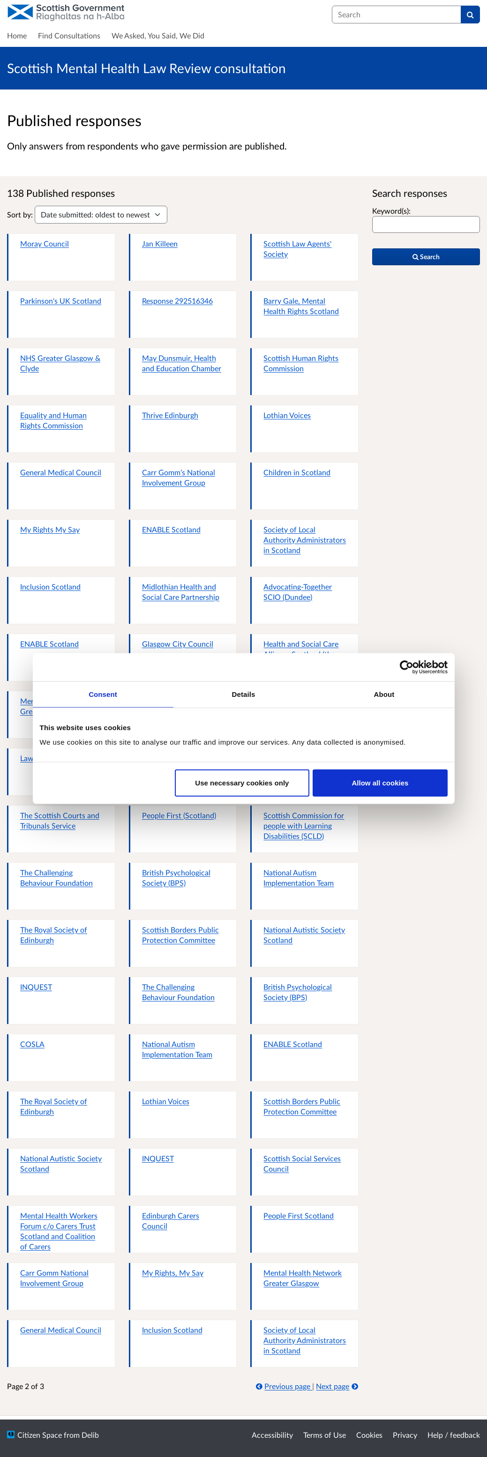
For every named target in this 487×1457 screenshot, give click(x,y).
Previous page (284, 1386)
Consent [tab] (103, 694)
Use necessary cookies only (242, 783)
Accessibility (272, 1434)
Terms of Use (324, 1434)
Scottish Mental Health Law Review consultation (146, 68)
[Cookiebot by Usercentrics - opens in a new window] (407, 667)
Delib (90, 1434)
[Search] (470, 14)
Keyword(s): (391, 210)
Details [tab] (243, 694)
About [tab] (384, 694)
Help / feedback (453, 1434)
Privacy (405, 1434)
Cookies (369, 1434)
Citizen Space (39, 1434)
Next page (337, 1386)
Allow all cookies (380, 783)
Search (426, 257)
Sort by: (20, 214)
